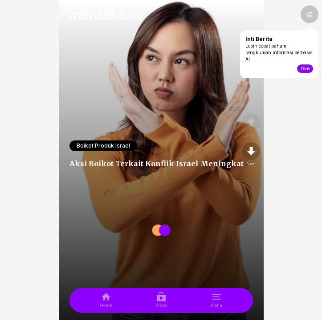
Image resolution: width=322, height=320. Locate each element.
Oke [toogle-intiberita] (305, 68)
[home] (106, 300)
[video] (161, 300)
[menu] (216, 300)
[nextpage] (251, 154)
